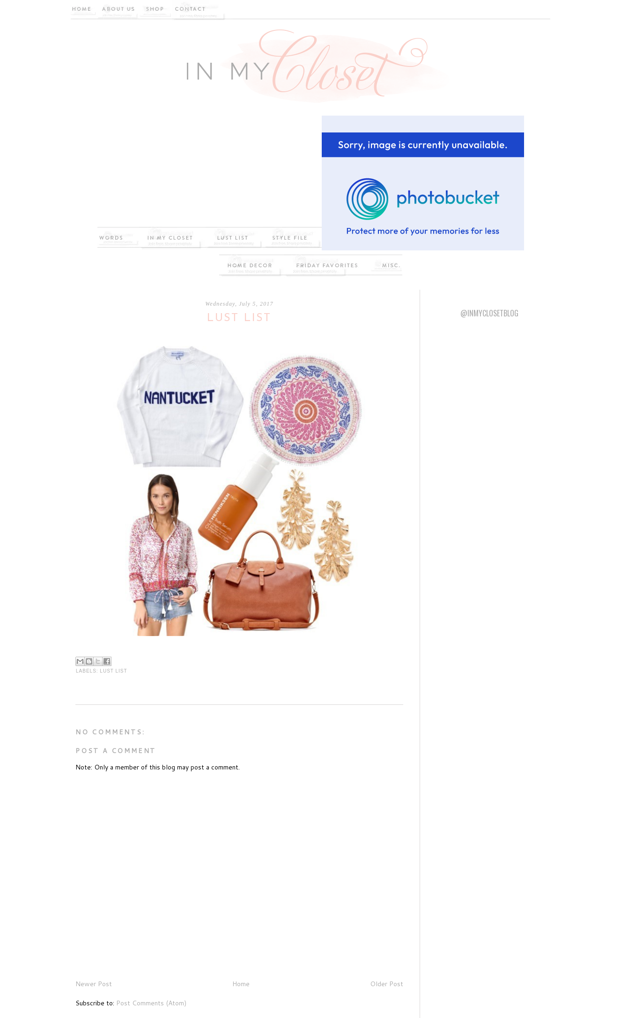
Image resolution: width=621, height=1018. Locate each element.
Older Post (386, 984)
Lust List (113, 671)
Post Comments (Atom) (151, 1003)
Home (241, 984)
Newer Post (93, 984)
